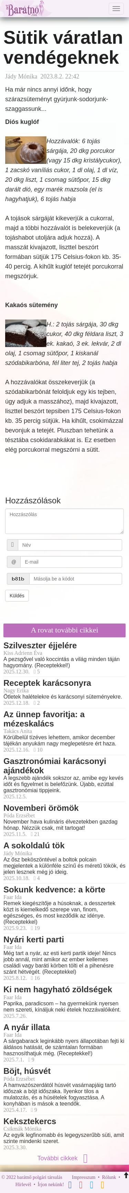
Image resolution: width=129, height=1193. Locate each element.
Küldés (17, 595)
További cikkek (64, 1158)
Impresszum (83, 1177)
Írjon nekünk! (51, 1184)
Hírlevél (23, 1184)
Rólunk (109, 1177)
